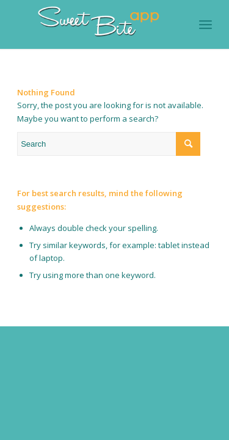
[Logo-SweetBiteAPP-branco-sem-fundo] (95, 24)
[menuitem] (205, 24)
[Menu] (205, 24)
